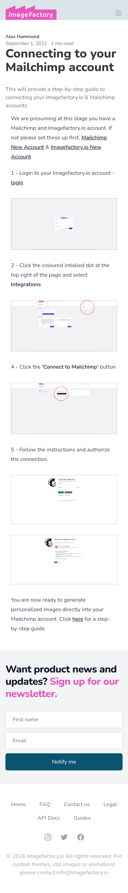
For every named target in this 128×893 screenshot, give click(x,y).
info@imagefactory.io (82, 872)
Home (18, 804)
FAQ (44, 804)
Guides (82, 818)
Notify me (64, 762)
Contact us (77, 804)
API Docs (49, 818)
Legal (110, 804)
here (77, 619)
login (17, 182)
